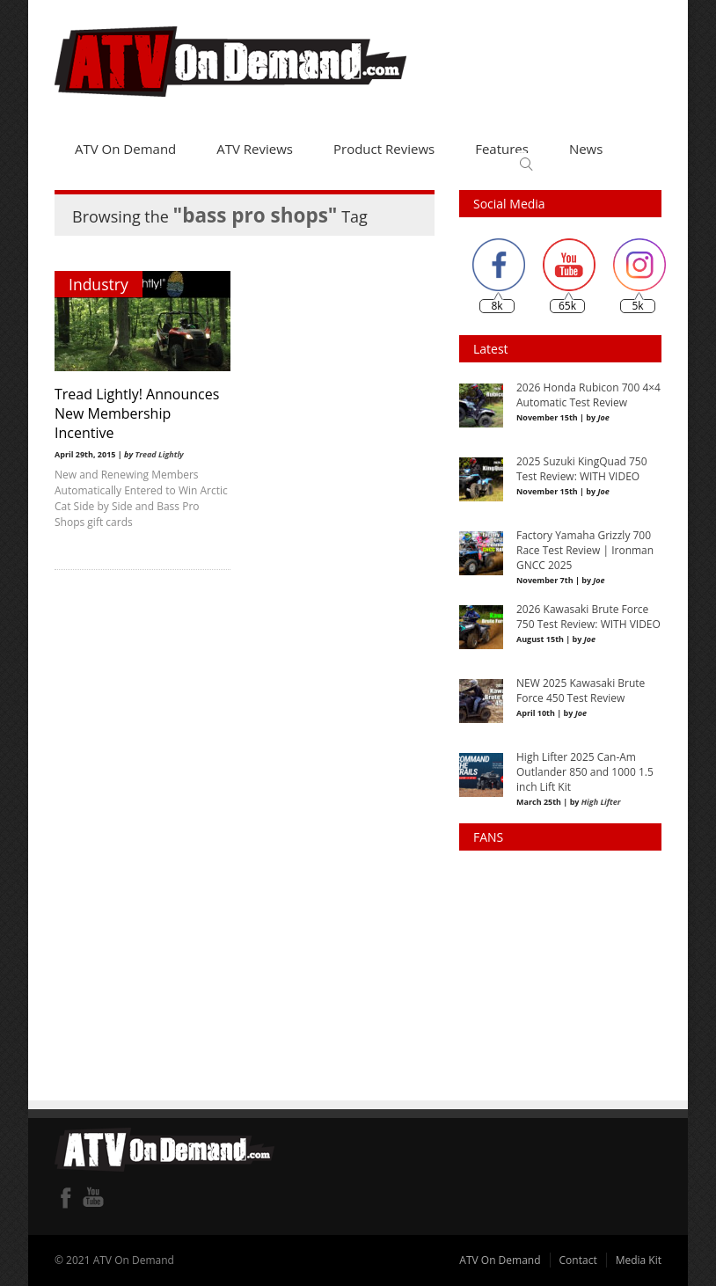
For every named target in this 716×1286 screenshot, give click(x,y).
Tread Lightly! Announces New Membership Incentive (137, 413)
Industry (98, 284)
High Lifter (601, 801)
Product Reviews (384, 148)
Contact (578, 1260)
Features (502, 148)
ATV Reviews (254, 148)
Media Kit (638, 1260)
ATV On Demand (125, 148)
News (586, 148)
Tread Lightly (159, 454)
